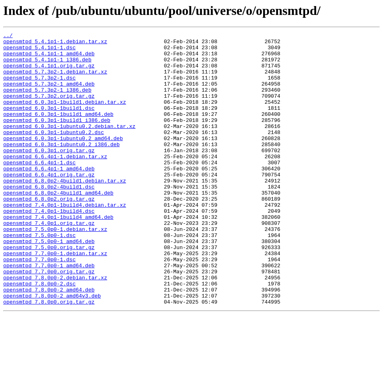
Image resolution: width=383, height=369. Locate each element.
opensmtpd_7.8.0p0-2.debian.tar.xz (55, 327)
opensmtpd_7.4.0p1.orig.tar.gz (48, 261)
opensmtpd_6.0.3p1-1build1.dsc (48, 123)
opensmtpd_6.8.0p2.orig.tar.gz (48, 232)
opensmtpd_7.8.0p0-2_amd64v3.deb (52, 348)
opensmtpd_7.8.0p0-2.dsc (39, 334)
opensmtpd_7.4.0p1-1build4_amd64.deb (58, 254)
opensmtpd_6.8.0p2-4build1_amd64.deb (58, 225)
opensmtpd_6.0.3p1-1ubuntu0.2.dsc (53, 152)
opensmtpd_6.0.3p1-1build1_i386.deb (56, 138)
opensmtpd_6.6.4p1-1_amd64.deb (48, 196)
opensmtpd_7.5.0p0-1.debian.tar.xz (55, 269)
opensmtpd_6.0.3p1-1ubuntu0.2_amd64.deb (63, 160)
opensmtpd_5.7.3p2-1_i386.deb (47, 101)
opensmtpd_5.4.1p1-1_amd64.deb (48, 58)
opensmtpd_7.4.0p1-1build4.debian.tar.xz (64, 239)
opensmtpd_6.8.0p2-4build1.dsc (48, 218)
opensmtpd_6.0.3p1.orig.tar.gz (48, 174)
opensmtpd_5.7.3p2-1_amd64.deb (48, 94)
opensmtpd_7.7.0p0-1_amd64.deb (48, 312)
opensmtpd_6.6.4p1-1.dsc (39, 189)
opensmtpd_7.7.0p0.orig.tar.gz (48, 319)
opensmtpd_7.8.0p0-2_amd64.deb (48, 341)
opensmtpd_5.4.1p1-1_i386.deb (47, 65)
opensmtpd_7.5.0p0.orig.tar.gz (48, 290)
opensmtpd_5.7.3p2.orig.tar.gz (48, 109)
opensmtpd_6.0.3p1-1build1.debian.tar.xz (64, 116)
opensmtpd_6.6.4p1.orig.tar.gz (48, 203)
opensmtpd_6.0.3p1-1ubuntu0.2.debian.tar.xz (69, 145)
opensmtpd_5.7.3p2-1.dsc (39, 87)
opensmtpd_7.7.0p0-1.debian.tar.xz (55, 298)
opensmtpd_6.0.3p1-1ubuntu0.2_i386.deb (61, 167)
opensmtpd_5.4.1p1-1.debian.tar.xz (55, 43)
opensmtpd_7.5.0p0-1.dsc (39, 276)
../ (8, 36)
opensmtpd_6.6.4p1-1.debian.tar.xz (55, 181)
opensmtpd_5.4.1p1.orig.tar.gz (48, 72)
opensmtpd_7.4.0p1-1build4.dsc (48, 247)
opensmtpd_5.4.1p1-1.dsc (39, 51)
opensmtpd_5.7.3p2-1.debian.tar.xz (55, 80)
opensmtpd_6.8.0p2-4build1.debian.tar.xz (64, 210)
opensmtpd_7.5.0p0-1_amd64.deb (48, 283)
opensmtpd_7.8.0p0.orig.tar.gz (48, 356)
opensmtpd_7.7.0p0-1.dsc (39, 305)
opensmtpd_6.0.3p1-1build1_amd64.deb (58, 130)
